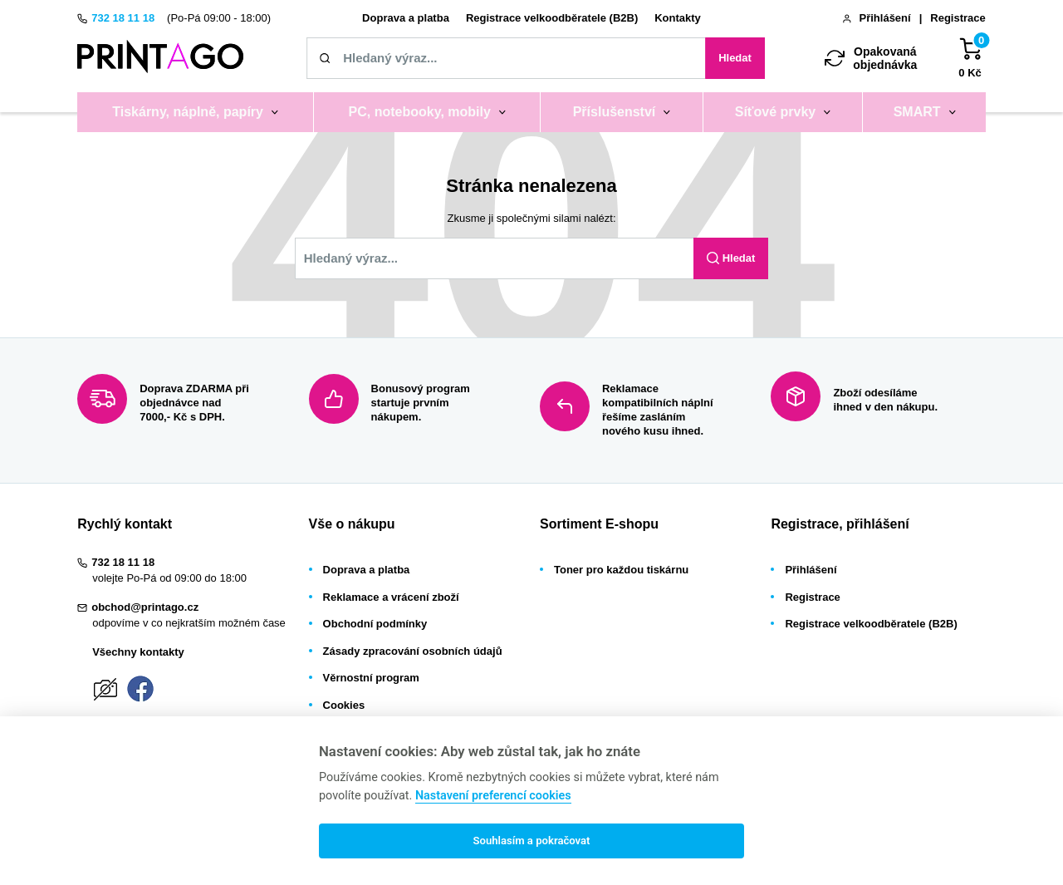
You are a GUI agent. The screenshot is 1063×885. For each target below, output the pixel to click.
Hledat (735, 58)
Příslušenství (614, 112)
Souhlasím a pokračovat (531, 840)
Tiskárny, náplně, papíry (187, 112)
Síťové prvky (775, 112)
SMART (917, 112)
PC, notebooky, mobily (420, 112)
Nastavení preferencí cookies (493, 796)
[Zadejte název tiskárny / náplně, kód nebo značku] (505, 58)
